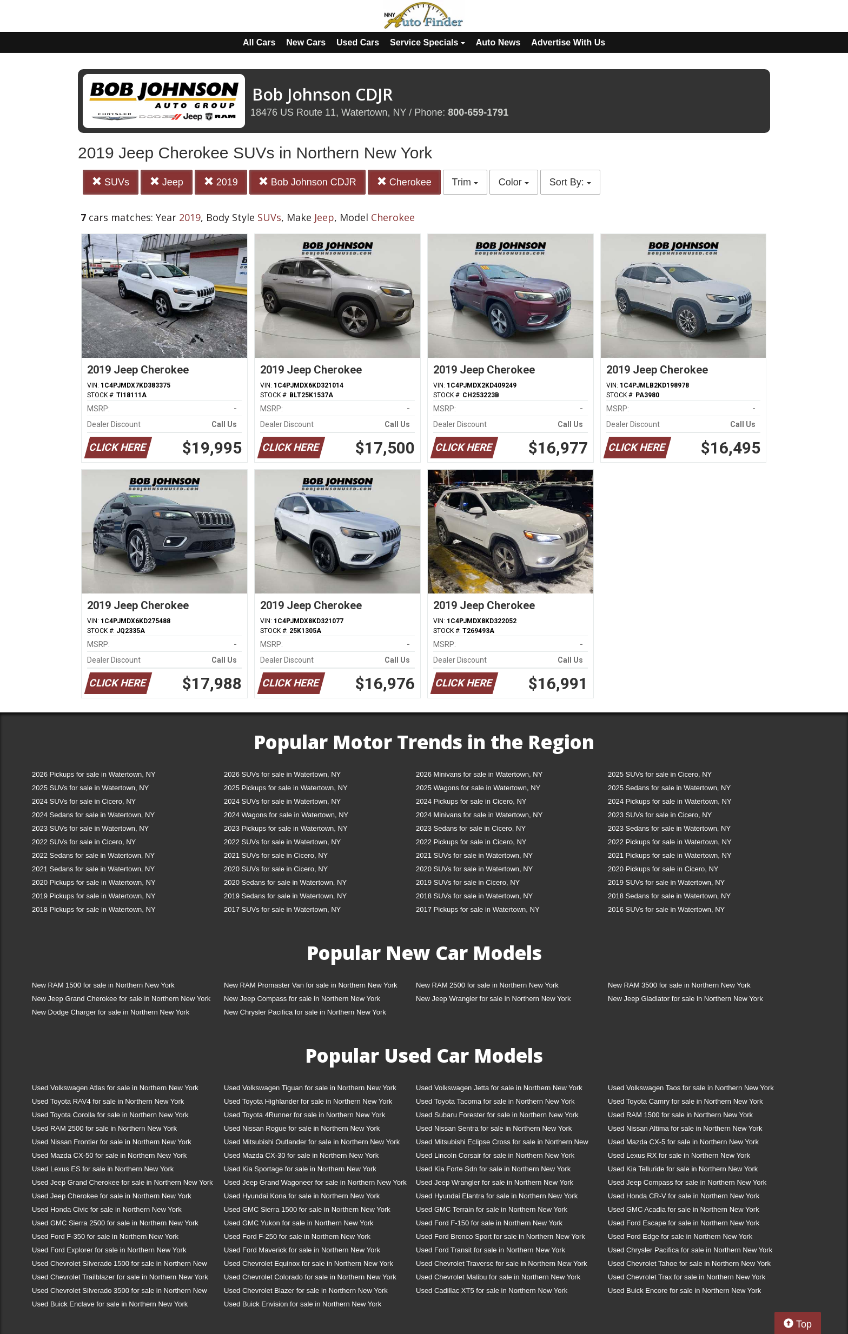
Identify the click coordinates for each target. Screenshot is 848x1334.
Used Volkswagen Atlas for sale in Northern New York (115, 1088)
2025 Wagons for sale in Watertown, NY (478, 788)
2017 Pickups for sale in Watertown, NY (478, 909)
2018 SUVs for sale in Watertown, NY (474, 896)
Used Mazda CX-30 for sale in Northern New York (301, 1155)
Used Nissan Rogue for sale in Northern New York (302, 1128)
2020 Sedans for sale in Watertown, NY (285, 882)
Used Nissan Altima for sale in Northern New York (685, 1128)
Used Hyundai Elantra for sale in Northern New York (497, 1196)
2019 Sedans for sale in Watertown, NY (285, 896)
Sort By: (570, 182)
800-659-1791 (478, 112)
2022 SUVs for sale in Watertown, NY (282, 842)
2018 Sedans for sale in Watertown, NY (669, 896)
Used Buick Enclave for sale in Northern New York (110, 1304)
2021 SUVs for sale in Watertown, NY (474, 855)
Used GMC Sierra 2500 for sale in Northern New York (115, 1223)
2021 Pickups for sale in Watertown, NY (670, 855)
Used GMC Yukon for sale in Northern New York (299, 1223)
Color (514, 182)
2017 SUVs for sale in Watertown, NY (282, 909)
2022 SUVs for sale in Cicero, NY (84, 842)
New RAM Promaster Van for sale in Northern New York (311, 985)
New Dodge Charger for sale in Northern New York (110, 1012)
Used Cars (357, 42)
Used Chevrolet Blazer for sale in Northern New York (306, 1290)
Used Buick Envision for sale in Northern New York (302, 1304)
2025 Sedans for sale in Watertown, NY (669, 788)
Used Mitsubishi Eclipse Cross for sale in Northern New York (502, 1144)
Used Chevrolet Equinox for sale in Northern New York (308, 1263)
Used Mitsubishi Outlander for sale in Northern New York (312, 1142)
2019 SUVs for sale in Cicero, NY (468, 882)
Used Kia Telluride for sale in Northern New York (683, 1169)
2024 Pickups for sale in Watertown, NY (670, 801)
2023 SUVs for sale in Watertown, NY (90, 828)
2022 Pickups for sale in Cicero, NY (471, 842)
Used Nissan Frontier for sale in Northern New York (111, 1142)
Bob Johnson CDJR (307, 182)
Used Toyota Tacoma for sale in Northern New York (495, 1101)
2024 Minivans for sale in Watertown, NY (479, 815)
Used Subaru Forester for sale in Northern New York (497, 1115)
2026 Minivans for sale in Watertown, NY (479, 774)
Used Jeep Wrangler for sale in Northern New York (494, 1182)
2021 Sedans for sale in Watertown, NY (93, 869)
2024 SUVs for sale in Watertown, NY (282, 801)
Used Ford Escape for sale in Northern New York (683, 1223)
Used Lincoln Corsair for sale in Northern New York (495, 1155)
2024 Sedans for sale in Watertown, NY (93, 815)
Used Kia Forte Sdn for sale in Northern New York (493, 1169)
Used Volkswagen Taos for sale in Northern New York (691, 1088)
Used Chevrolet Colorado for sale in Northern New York (310, 1277)
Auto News (498, 42)
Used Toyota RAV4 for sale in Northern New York (108, 1101)
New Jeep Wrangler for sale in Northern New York (493, 999)
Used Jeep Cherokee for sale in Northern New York (111, 1196)
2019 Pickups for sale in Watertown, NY (94, 896)
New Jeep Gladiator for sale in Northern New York (685, 999)
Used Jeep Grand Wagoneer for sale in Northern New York (315, 1182)
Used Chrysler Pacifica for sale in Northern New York (690, 1250)
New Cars (306, 42)
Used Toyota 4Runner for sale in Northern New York (304, 1115)
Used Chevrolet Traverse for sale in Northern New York (501, 1263)
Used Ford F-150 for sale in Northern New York (489, 1223)
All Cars (259, 42)
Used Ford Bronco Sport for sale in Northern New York (500, 1236)
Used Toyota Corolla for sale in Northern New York (110, 1115)
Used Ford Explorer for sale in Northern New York (109, 1250)
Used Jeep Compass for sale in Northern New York (687, 1182)
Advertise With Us (568, 42)
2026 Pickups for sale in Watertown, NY (94, 774)
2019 (221, 182)
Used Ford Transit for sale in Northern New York (490, 1250)
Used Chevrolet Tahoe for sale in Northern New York (689, 1263)
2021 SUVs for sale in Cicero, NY (276, 855)
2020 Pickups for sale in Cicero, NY (663, 869)
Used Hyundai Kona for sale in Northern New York (302, 1196)
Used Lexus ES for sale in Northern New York (103, 1169)
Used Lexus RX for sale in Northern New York (679, 1155)
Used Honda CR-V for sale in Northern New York (683, 1196)
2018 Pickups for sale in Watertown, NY (94, 909)
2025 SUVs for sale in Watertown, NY (90, 788)
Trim (465, 182)
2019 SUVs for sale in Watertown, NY (666, 882)
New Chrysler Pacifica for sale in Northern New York (305, 1012)
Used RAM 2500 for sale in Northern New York (104, 1128)
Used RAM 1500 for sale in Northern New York (680, 1115)
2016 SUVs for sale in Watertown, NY (666, 909)
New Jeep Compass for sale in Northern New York (302, 999)
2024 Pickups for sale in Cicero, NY (471, 801)
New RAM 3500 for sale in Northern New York (679, 985)
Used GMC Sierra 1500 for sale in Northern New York (307, 1209)
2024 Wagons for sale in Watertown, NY (286, 815)
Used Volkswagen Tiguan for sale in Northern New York (310, 1088)
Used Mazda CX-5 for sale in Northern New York (683, 1142)
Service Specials (427, 42)
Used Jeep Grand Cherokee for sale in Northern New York (122, 1182)
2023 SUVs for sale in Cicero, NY (660, 815)
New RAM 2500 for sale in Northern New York (487, 985)
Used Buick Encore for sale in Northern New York (684, 1290)
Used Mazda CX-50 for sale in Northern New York (109, 1155)
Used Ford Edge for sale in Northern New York (680, 1236)
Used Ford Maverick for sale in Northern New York (302, 1250)
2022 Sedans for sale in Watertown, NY (93, 855)
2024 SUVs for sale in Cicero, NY (84, 801)
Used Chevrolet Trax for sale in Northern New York (686, 1277)
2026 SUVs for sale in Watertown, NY (282, 774)
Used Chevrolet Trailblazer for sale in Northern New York (120, 1277)
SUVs (110, 182)
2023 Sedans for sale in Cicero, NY (471, 828)
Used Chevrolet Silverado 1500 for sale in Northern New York (119, 1265)
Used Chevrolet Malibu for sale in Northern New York (498, 1277)
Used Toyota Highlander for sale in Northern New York (308, 1101)
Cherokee (404, 182)
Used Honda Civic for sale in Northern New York (107, 1209)
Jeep (166, 182)
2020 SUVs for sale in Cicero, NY (276, 869)
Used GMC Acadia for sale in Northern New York (683, 1209)
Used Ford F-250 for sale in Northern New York (297, 1236)
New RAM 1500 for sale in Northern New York (103, 985)
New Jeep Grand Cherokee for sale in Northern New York (121, 999)
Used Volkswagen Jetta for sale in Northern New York (499, 1088)
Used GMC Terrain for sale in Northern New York (491, 1209)
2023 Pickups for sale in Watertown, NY (286, 828)
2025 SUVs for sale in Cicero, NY (660, 774)
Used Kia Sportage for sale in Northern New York (300, 1169)
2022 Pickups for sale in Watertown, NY (670, 842)
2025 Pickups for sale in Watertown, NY (286, 788)
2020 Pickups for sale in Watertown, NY (94, 882)
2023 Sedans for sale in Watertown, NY (669, 828)
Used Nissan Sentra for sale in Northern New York (494, 1128)
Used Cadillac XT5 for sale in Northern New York (491, 1290)
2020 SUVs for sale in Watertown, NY (474, 869)
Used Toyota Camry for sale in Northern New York (685, 1101)
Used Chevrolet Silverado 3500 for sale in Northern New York (119, 1292)
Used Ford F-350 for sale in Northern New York (105, 1236)
